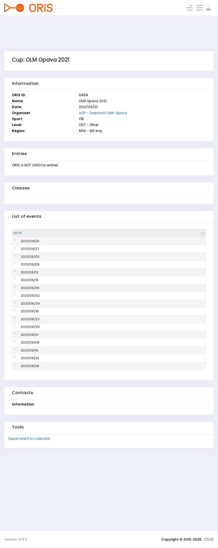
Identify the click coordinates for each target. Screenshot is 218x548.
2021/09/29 (23, 366)
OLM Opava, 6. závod (78, 272)
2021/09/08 (23, 342)
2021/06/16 (23, 311)
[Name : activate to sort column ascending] (101, 233)
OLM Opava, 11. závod (78, 311)
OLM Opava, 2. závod (78, 241)
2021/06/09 (23, 303)
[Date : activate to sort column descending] (36, 233)
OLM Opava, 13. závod (79, 327)
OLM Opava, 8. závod (78, 288)
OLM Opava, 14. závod (79, 334)
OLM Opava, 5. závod (78, 264)
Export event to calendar (29, 438)
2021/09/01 (23, 334)
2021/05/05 (23, 264)
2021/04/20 (23, 241)
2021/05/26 (23, 288)
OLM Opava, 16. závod (79, 350)
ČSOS (209, 539)
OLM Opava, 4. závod (78, 256)
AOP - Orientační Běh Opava (103, 112)
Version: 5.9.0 (15, 539)
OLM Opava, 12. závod (79, 319)
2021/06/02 (23, 295)
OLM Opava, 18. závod (79, 366)
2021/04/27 (23, 248)
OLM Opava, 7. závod (78, 280)
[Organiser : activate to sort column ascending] (174, 233)
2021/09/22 (23, 358)
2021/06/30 (23, 327)
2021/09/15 (22, 350)
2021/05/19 (22, 280)
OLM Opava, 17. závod (79, 358)
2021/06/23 (23, 319)
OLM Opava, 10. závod (79, 303)
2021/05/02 (23, 256)
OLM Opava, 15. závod (79, 342)
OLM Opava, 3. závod (78, 248)
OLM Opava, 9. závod (78, 295)
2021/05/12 (22, 272)
